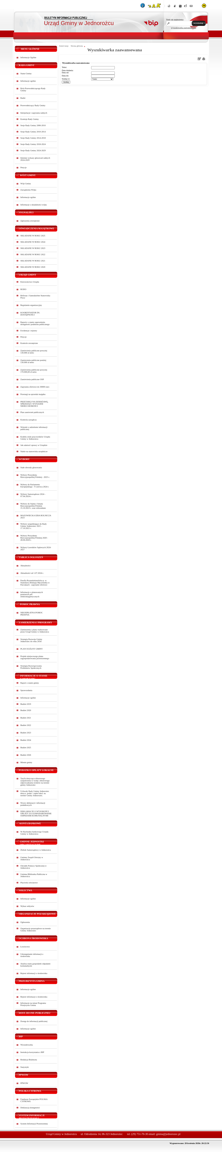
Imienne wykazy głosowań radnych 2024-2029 (35, 159)
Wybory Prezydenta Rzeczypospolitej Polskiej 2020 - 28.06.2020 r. (34, 538)
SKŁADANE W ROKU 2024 (32, 242)
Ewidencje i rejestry (28, 331)
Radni (22, 98)
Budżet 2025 (25, 747)
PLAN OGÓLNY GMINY (31, 649)
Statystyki (24, 1067)
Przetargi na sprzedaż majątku (32, 394)
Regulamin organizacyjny (31, 305)
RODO (23, 289)
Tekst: (64, 67)
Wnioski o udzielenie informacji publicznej (33, 428)
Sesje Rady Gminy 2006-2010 (33, 125)
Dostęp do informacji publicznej (33, 1021)
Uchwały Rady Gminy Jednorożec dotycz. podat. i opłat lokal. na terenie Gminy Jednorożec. (34, 793)
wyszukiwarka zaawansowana (183, 28)
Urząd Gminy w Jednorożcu (79, 23)
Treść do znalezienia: (175, 20)
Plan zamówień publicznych (32, 412)
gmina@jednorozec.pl (168, 1134)
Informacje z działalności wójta (33, 205)
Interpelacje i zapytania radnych (33, 113)
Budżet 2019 (25, 704)
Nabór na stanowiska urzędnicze (33, 451)
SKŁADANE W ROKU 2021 (32, 261)
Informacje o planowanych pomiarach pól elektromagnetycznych (31, 594)
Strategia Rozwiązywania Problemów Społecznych (31, 667)
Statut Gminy (26, 73)
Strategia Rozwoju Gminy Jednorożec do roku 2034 (31, 640)
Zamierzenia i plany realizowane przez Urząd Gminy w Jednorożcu (34, 631)
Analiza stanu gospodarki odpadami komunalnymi (35, 965)
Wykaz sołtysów (27, 906)
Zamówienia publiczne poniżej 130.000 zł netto (33, 361)
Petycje (23, 167)
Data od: (65, 72)
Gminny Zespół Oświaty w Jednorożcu (31, 858)
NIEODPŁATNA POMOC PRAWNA (31, 614)
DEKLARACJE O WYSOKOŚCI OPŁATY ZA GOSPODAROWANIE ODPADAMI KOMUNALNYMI (36, 813)
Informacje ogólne (28, 81)
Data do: (65, 76)
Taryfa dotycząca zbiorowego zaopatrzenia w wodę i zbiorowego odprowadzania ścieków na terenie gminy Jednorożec (35, 781)
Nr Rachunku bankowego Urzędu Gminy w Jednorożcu (34, 833)
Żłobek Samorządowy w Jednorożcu (35, 850)
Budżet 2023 (25, 733)
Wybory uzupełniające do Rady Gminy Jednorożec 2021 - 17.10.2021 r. (33, 526)
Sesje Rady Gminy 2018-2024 (33, 144)
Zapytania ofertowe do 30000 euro (34, 387)
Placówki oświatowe (29, 883)
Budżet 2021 (25, 718)
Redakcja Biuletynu (28, 1060)
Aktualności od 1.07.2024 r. (32, 573)
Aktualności (25, 566)
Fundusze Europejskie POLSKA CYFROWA (33, 1100)
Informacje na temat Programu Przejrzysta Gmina (33, 1004)
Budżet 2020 (25, 710)
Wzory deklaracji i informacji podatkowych (32, 804)
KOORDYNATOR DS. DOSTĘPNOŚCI (30, 314)
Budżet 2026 (25, 755)
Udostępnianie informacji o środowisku (31, 955)
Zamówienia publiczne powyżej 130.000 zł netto (33, 352)
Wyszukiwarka (26, 1045)
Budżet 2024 (25, 740)
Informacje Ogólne (28, 57)
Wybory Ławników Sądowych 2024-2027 (35, 548)
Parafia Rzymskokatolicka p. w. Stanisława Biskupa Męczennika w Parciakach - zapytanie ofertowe (35, 582)
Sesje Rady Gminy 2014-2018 (33, 138)
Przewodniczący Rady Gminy (32, 105)
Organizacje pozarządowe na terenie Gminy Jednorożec (35, 929)
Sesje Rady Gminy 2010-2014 (33, 132)
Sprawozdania (26, 690)
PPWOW (24, 1083)
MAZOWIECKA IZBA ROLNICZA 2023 (35, 516)
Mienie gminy (26, 762)
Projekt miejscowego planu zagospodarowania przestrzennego (34, 657)
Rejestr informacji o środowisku (33, 973)
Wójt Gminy (25, 184)
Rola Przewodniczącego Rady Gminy (32, 89)
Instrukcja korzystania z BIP (32, 1052)
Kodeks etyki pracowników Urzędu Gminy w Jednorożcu (35, 438)
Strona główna (77, 46)
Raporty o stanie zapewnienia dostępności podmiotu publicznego (35, 323)
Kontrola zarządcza (28, 420)
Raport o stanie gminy (29, 683)
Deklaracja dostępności (30, 1108)
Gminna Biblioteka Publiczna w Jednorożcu (33, 875)
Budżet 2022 (25, 725)
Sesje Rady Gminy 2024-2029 (33, 150)
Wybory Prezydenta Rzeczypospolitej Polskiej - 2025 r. (35, 476)
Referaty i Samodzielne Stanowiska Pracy (35, 297)
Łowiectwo (25, 947)
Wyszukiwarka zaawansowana (114, 50)
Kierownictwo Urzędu (29, 282)
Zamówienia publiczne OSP (32, 379)
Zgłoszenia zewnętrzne (30, 221)
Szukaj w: (66, 79)
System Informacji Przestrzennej (34, 1124)
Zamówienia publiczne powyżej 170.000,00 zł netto (33, 371)
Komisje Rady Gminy (29, 119)
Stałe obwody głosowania (31, 467)
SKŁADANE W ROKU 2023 (32, 248)
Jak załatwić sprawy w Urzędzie (33, 445)
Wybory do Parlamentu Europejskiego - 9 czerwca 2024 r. (34, 485)
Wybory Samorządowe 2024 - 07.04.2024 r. (32, 495)
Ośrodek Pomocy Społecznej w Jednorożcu (33, 867)
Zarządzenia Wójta (28, 190)
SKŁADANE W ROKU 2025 (32, 236)
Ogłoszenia (25, 922)
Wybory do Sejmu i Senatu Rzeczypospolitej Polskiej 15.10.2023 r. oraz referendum (33, 506)
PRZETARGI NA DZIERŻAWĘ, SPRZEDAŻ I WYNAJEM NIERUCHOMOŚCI (34, 404)
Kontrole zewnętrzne (29, 343)
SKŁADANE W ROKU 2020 (32, 267)
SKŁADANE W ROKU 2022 (32, 254)
